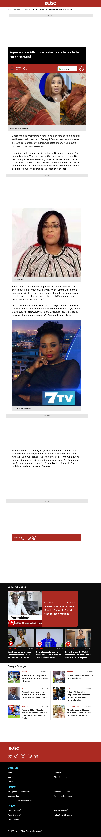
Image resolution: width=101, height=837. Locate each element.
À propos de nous (15, 796)
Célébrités (27, 9)
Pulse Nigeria (14, 810)
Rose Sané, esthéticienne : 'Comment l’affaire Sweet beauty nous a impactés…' (19, 655)
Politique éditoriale (62, 791)
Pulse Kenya (14, 819)
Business (11, 777)
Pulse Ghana (14, 815)
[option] (21, 645)
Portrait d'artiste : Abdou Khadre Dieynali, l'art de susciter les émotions (59, 610)
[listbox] (51, 644)
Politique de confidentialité (19, 791)
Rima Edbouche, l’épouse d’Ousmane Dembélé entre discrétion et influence (79, 713)
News (24, 688)
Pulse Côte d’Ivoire (63, 815)
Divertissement (16, 9)
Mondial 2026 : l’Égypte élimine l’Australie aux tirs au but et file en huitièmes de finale (35, 714)
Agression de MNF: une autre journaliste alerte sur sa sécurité (52, 9)
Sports (25, 672)
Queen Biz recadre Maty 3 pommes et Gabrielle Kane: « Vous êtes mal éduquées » (78, 655)
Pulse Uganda (61, 810)
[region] (51, 644)
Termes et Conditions (63, 796)
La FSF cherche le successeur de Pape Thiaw (80, 677)
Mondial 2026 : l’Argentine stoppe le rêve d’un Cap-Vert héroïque (35, 678)
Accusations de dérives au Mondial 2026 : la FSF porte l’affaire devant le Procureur (34, 695)
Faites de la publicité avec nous (22, 800)
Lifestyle (57, 772)
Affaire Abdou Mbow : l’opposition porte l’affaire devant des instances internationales (78, 696)
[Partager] (81, 68)
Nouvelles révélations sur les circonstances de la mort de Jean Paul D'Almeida (48, 655)
